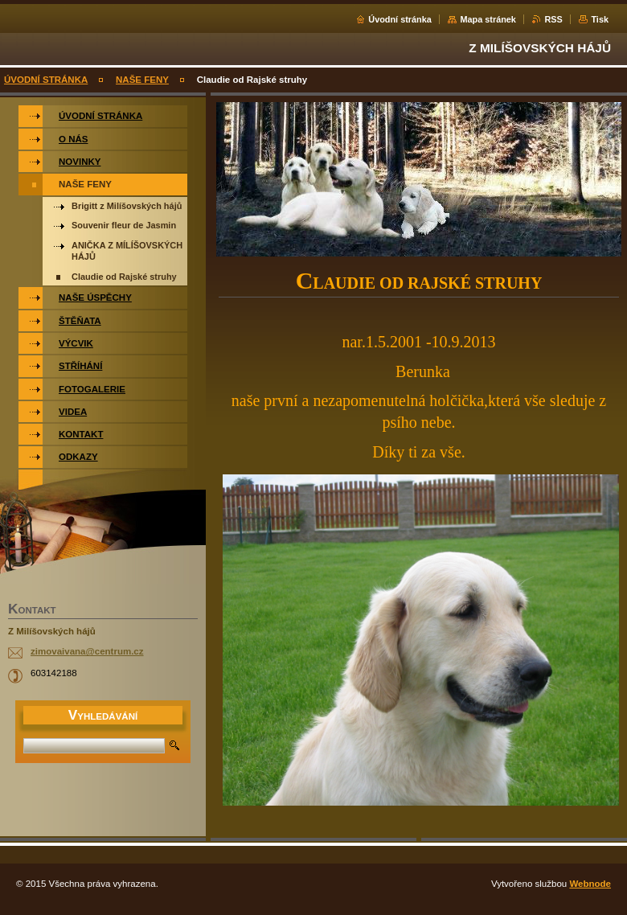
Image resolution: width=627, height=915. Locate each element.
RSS (553, 19)
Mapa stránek (488, 19)
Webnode (590, 883)
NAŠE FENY (142, 79)
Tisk (600, 19)
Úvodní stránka (400, 19)
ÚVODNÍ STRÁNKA (46, 79)
